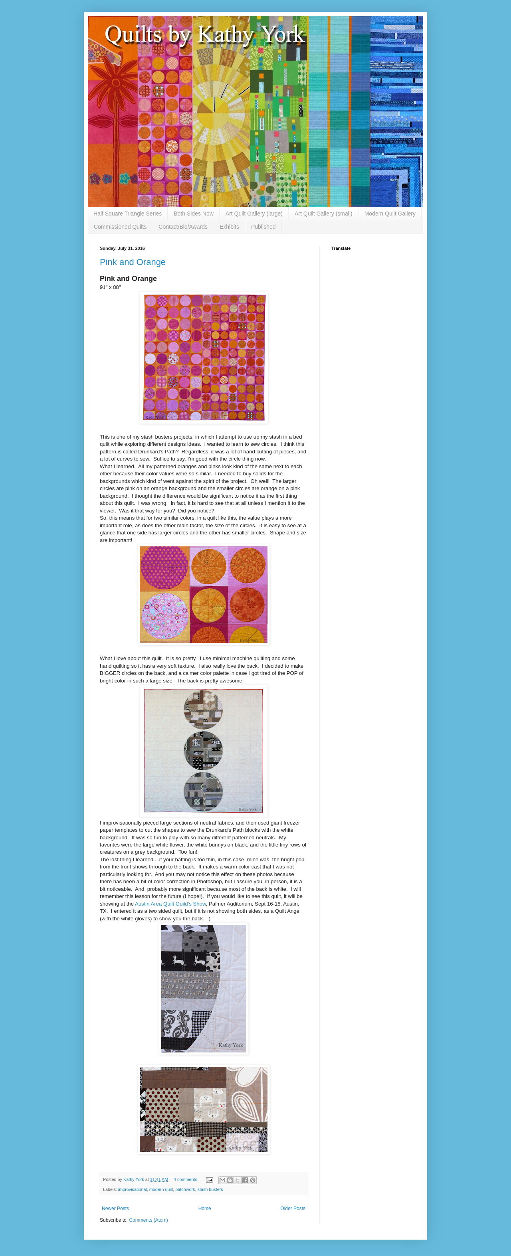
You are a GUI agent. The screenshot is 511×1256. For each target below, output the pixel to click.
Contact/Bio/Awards (183, 227)
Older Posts (292, 1208)
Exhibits (229, 227)
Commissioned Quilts (120, 227)
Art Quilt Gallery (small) (324, 213)
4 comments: (187, 1179)
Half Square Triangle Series (127, 213)
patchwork (185, 1189)
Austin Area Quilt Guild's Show (170, 904)
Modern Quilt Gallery (390, 213)
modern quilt (161, 1189)
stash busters (210, 1189)
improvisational (132, 1189)
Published (263, 227)
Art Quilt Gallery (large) (254, 213)
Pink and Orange (133, 262)
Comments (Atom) (148, 1220)
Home (204, 1208)
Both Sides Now (194, 213)
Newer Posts (115, 1208)
